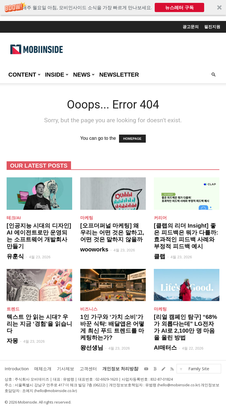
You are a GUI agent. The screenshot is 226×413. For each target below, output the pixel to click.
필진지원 (212, 26)
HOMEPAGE (132, 138)
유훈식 (15, 256)
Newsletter (119, 74)
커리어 (160, 217)
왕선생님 (91, 347)
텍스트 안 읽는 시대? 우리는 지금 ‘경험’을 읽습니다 (39, 324)
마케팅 (86, 217)
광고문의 (191, 26)
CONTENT (24, 74)
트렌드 (13, 309)
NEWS (84, 74)
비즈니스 (88, 309)
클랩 (159, 256)
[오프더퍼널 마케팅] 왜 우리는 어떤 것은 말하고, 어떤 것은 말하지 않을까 (112, 232)
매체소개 (42, 368)
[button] (113, 7)
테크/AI (14, 217)
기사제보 (65, 368)
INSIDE (57, 74)
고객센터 (88, 368)
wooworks (94, 249)
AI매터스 (165, 347)
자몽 (12, 341)
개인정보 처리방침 (120, 368)
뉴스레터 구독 (179, 7)
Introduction (17, 368)
